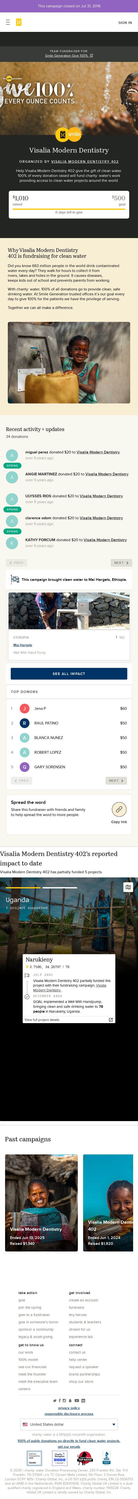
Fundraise (76, 1307)
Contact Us (77, 1352)
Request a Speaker (84, 1366)
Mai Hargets (22, 645)
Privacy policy (69, 1407)
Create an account (83, 1300)
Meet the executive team (38, 1381)
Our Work (26, 1352)
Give (22, 1300)
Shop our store (81, 1381)
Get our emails (69, 1446)
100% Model (28, 1359)
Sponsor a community (36, 1329)
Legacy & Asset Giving (36, 1336)
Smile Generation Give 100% (69, 55)
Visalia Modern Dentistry (98, 452)
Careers (24, 1388)
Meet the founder (32, 1374)
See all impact (69, 673)
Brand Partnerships (84, 1374)
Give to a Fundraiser (34, 1314)
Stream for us (79, 1329)
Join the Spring (30, 1307)
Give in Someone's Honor (39, 1322)
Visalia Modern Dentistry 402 (85, 161)
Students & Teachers (85, 1322)
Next (121, 562)
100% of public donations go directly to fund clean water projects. (69, 1440)
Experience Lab (81, 1336)
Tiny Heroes (78, 1314)
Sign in (125, 22)
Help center (78, 1359)
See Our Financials (33, 1366)
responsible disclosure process (69, 1413)
